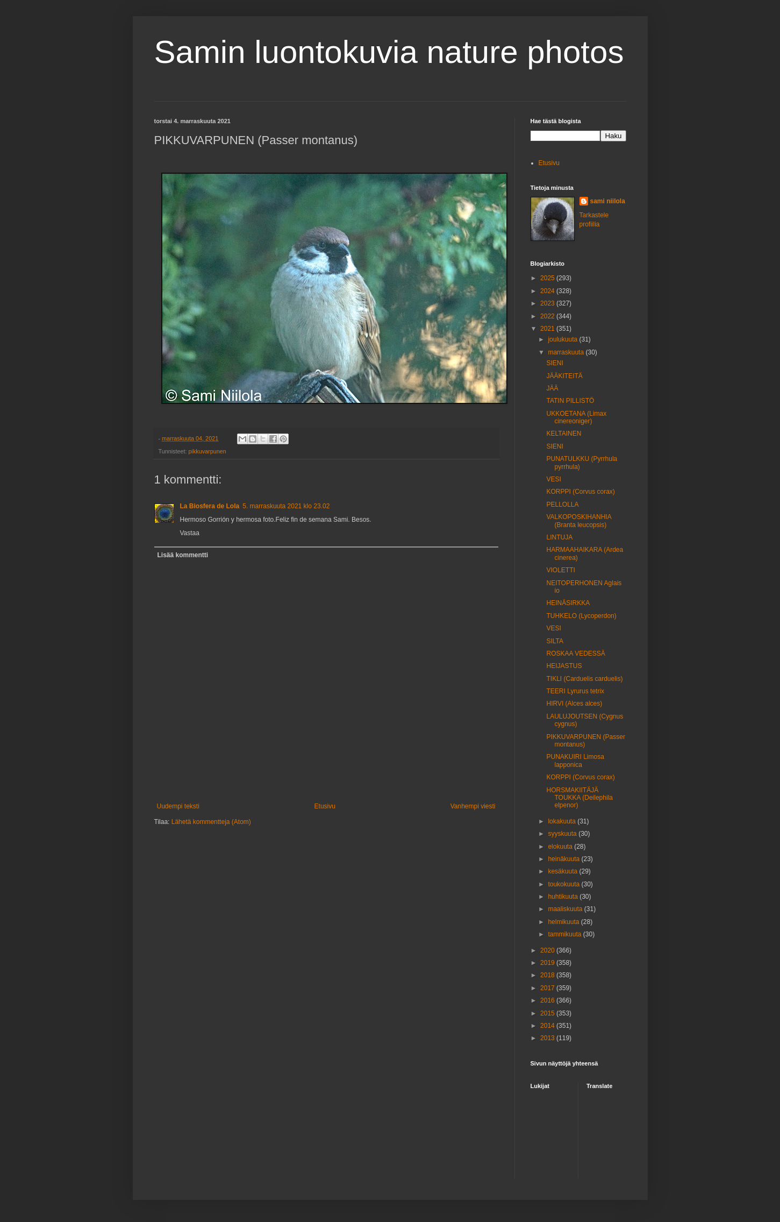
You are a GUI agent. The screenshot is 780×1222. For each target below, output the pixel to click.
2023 (548, 303)
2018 (548, 975)
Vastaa (189, 533)
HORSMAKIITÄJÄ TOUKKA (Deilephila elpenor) (579, 797)
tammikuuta (565, 934)
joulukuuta (563, 339)
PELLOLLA (562, 504)
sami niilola (607, 201)
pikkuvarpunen (207, 451)
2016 (548, 1000)
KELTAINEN (563, 433)
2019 (548, 963)
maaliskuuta (566, 909)
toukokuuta (564, 884)
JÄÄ (552, 388)
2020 (548, 950)
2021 (548, 328)
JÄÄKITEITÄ (564, 376)
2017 (548, 988)
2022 (548, 316)
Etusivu (324, 806)
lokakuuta (562, 821)
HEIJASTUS (564, 666)
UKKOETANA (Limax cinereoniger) (576, 417)
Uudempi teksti (178, 806)
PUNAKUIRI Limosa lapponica (575, 760)
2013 (548, 1038)
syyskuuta (563, 833)
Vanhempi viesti (473, 806)
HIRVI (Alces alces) (574, 703)
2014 (548, 1025)
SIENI (554, 363)
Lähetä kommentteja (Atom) (211, 822)
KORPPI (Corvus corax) (580, 491)
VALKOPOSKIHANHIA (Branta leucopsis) (578, 520)
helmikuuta (564, 922)
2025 (548, 278)
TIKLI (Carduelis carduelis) (584, 679)
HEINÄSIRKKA (568, 603)
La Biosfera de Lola (210, 506)
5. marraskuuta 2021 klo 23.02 (286, 506)
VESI (553, 479)
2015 (548, 1013)
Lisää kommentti (183, 555)
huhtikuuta (563, 896)
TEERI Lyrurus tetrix (575, 691)
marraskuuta (566, 352)
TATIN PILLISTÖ (570, 400)
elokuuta (561, 846)
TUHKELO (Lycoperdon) (581, 616)
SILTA (554, 641)
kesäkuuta (563, 871)
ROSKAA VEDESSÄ (575, 653)
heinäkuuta (564, 859)
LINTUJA (559, 537)
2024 (548, 291)
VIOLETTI (560, 570)
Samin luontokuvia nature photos (389, 52)
